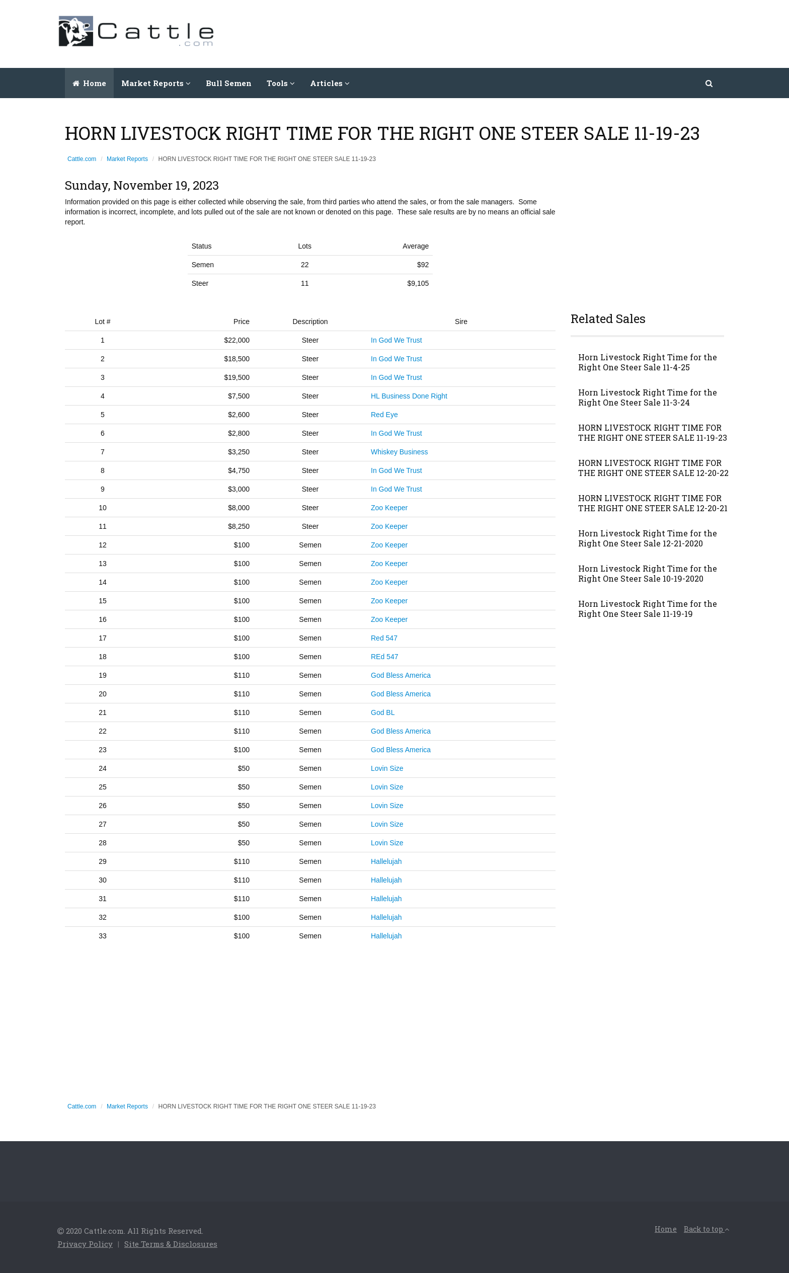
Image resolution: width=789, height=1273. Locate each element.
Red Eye (384, 415)
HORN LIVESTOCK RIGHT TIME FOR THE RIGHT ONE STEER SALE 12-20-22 (653, 468)
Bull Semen (229, 83)
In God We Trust (396, 340)
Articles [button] (330, 83)
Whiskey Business (399, 452)
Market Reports (127, 159)
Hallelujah (386, 861)
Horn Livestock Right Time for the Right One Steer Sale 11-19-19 (647, 609)
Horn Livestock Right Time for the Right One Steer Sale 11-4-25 (647, 362)
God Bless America (401, 675)
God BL (383, 712)
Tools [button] (281, 83)
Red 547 (384, 638)
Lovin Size (387, 768)
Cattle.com (81, 159)
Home (89, 83)
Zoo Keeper (389, 508)
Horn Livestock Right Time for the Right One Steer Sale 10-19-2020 (647, 574)
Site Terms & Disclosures (170, 1244)
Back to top (706, 1229)
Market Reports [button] (156, 83)
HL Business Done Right (409, 396)
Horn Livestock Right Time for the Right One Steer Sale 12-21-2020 (647, 538)
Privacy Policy (85, 1244)
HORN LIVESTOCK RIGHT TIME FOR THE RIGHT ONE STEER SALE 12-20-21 (653, 503)
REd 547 (384, 657)
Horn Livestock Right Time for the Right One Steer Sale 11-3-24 (647, 397)
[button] (710, 83)
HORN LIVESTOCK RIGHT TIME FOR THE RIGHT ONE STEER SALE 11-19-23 (652, 433)
